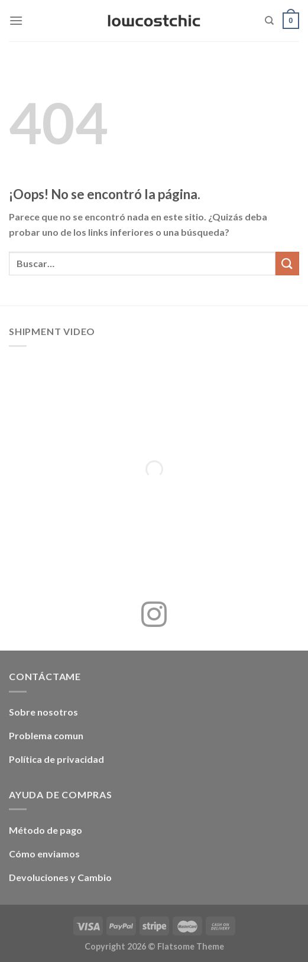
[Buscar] (269, 20)
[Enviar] (287, 263)
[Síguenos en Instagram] (154, 616)
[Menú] (16, 20)
